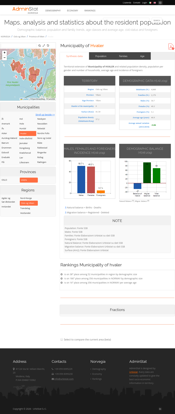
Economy (72, 10)
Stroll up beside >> (45, 114)
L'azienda (127, 2)
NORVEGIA (5, 36)
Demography (53, 10)
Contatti (136, 2)
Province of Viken (36, 36)
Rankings (90, 10)
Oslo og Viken (20, 36)
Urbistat (133, 371)
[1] (133, 200)
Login (144, 2)
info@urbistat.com (63, 378)
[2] (148, 200)
